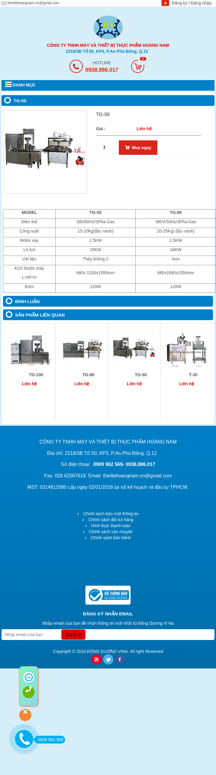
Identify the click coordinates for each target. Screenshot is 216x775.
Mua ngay (138, 147)
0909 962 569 (49, 739)
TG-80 (88, 374)
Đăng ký (180, 3)
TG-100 (36, 374)
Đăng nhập (201, 3)
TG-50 (141, 374)
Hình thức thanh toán (111, 525)
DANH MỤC (24, 85)
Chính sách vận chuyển (111, 531)
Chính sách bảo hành (111, 537)
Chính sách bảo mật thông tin (110, 513)
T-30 (193, 374)
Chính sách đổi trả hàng (110, 519)
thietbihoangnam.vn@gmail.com (33, 3)
